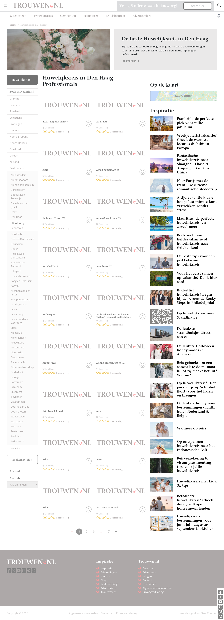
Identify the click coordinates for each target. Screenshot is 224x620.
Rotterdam (17, 382)
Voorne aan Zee (20, 406)
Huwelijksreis (21, 79)
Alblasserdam (18, 175)
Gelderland (16, 117)
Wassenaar (17, 421)
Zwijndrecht (17, 441)
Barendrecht (18, 189)
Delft (13, 212)
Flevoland (15, 105)
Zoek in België (21, 459)
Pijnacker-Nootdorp (22, 367)
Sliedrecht (16, 392)
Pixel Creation (209, 613)
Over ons (148, 568)
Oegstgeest (17, 357)
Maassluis (16, 332)
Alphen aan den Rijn (22, 185)
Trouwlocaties (43, 16)
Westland (16, 426)
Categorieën (18, 16)
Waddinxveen (18, 416)
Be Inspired (90, 16)
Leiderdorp (17, 314)
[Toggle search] (219, 5)
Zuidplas (16, 436)
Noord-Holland (18, 143)
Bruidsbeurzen (115, 16)
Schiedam (16, 387)
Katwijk (15, 286)
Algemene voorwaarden (157, 588)
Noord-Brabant (19, 136)
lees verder (130, 61)
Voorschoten (18, 411)
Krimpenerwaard (20, 299)
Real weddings (109, 584)
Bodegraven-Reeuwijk (18, 196)
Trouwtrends (108, 592)
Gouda (14, 249)
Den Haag (16, 217)
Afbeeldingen (109, 572)
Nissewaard (17, 347)
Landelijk (15, 448)
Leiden (14, 309)
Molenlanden (18, 337)
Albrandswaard (19, 180)
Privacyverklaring (153, 592)
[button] (5, 5)
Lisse (14, 327)
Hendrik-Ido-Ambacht (18, 264)
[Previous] (116, 532)
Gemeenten (68, 16)
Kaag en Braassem (21, 281)
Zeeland (14, 162)
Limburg (14, 130)
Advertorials (108, 588)
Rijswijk (15, 377)
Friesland (15, 111)
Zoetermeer (18, 431)
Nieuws (105, 576)
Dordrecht (17, 234)
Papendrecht (18, 362)
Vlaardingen (18, 401)
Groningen (16, 124)
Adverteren (149, 572)
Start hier (197, 6)
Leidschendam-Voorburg (19, 321)
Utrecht (14, 155)
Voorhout (17, 228)
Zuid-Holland (17, 168)
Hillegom (16, 271)
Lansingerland (19, 304)
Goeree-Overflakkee (22, 239)
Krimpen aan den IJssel (20, 292)
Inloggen (148, 576)
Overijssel (15, 149)
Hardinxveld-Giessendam (18, 255)
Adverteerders (141, 16)
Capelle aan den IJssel (20, 205)
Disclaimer (149, 584)
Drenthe (14, 98)
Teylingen (16, 396)
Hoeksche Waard (20, 276)
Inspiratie (106, 568)
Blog (103, 580)
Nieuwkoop (17, 342)
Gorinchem (17, 244)
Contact (147, 580)
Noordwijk (17, 352)
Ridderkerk (17, 372)
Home (13, 25)
